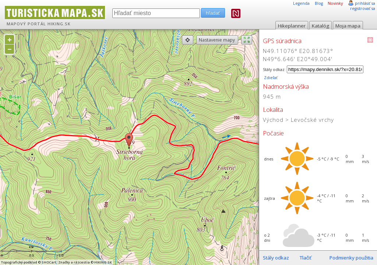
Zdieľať (270, 77)
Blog (319, 3)
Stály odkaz (276, 257)
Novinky (335, 3)
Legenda (301, 3)
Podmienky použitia (351, 257)
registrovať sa (362, 8)
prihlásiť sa (365, 3)
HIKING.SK (59, 23)
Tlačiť (305, 257)
